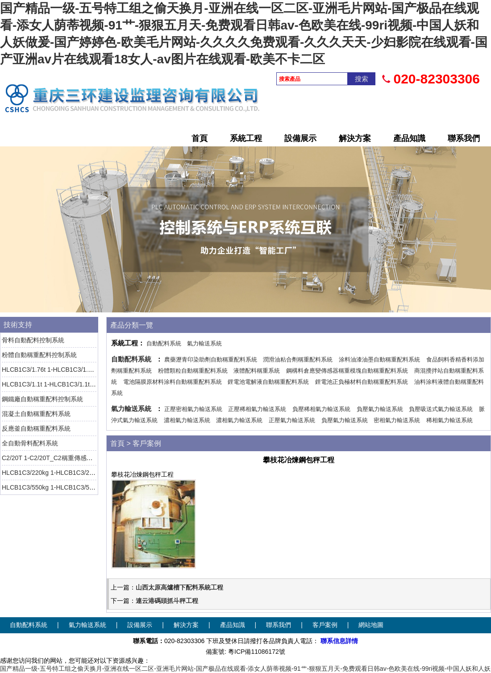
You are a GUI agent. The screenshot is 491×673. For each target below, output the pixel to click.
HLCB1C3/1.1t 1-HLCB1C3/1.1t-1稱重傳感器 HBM (72, 384)
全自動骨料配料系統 (30, 443)
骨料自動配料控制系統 (33, 340)
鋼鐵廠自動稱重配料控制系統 (42, 399)
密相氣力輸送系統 (397, 420)
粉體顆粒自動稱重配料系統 (193, 370)
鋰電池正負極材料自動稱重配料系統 (361, 381)
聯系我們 (464, 138)
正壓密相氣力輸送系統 (193, 409)
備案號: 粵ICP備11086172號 (245, 651)
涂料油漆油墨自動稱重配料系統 (379, 359)
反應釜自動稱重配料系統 (36, 428)
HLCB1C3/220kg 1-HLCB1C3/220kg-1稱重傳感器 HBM (78, 472)
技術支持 (18, 324)
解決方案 (355, 138)
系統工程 (246, 138)
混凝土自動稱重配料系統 (36, 413)
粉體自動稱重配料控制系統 (39, 354)
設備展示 (300, 138)
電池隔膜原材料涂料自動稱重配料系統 (172, 381)
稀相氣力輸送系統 (449, 420)
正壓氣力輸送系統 (292, 420)
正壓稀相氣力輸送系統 (257, 409)
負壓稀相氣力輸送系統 (321, 409)
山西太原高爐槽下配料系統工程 (179, 587)
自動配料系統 (163, 343)
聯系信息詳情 (339, 640)
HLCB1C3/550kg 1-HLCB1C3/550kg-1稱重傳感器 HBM (78, 487)
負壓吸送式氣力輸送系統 (441, 409)
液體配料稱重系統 (256, 370)
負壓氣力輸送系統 (380, 409)
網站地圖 (370, 625)
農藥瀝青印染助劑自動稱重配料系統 (210, 359)
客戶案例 (147, 443)
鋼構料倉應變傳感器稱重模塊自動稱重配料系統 (347, 370)
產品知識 (409, 138)
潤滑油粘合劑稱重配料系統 (298, 359)
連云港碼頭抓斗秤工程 (167, 600)
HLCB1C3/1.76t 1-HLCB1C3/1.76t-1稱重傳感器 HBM (75, 369)
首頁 (199, 138)
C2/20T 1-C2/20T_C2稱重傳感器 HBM (55, 457)
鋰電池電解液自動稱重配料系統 (268, 381)
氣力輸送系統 (204, 343)
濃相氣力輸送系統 (187, 420)
